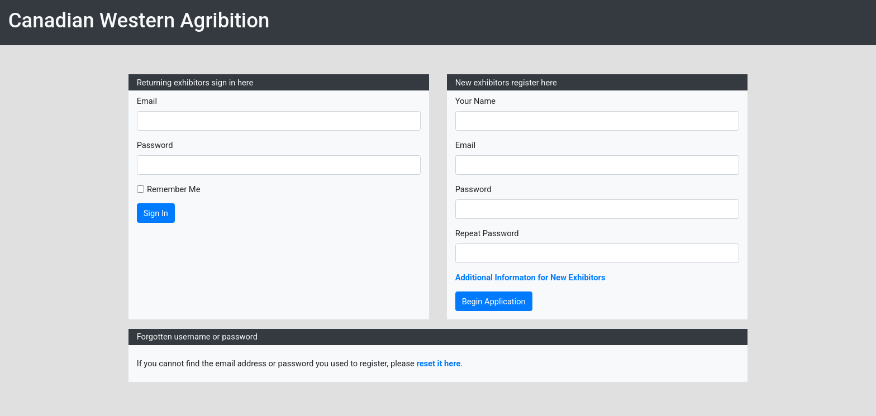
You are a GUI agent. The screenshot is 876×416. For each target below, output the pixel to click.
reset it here (438, 363)
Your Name (475, 101)
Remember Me (173, 189)
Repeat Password (487, 233)
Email (147, 101)
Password (155, 145)
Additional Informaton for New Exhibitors (530, 277)
